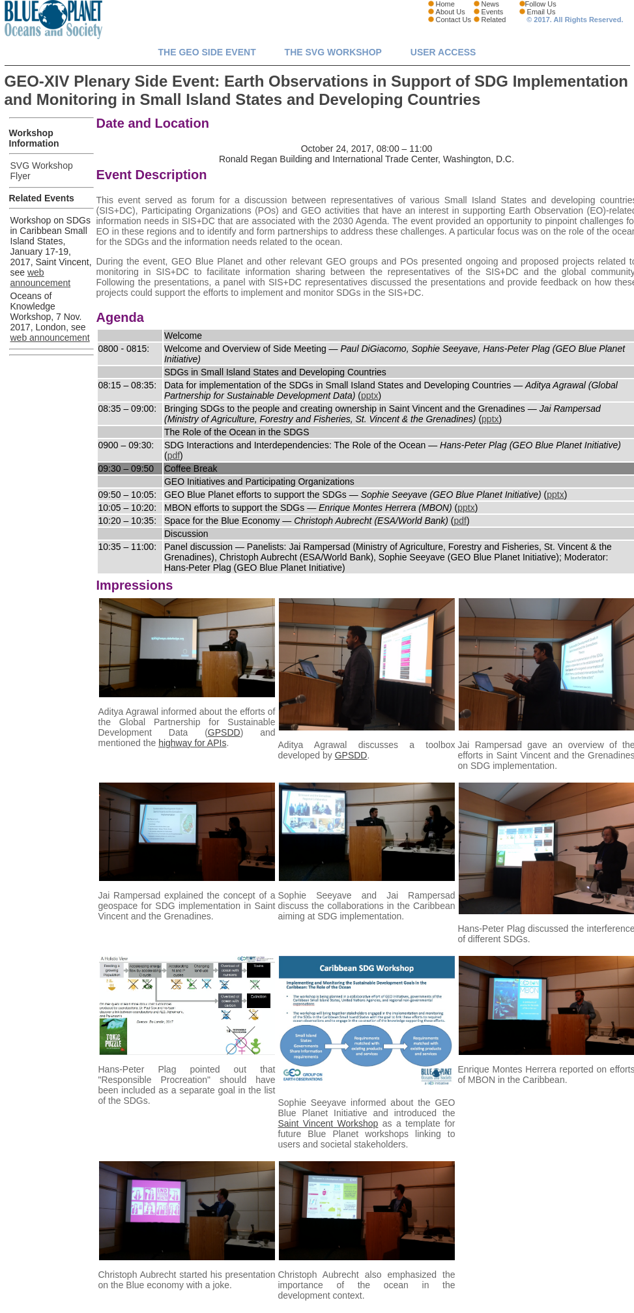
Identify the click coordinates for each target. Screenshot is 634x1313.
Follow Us (540, 4)
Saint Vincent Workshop (328, 1123)
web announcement (40, 277)
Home (445, 4)
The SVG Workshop (333, 52)
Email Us (541, 12)
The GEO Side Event (207, 52)
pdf (173, 455)
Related (494, 19)
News (491, 4)
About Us (450, 12)
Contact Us (453, 19)
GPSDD (224, 732)
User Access (443, 52)
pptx (369, 395)
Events (493, 12)
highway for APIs (192, 743)
